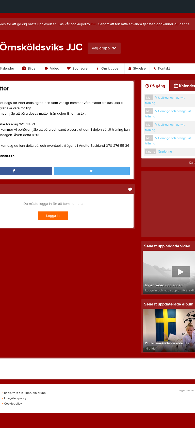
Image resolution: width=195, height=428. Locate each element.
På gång (155, 86)
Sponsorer (78, 68)
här (93, 24)
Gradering (165, 152)
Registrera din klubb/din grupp (24, 393)
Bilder (29, 68)
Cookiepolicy (12, 404)
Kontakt (162, 68)
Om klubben (109, 68)
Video (52, 68)
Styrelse (137, 68)
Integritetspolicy (14, 398)
